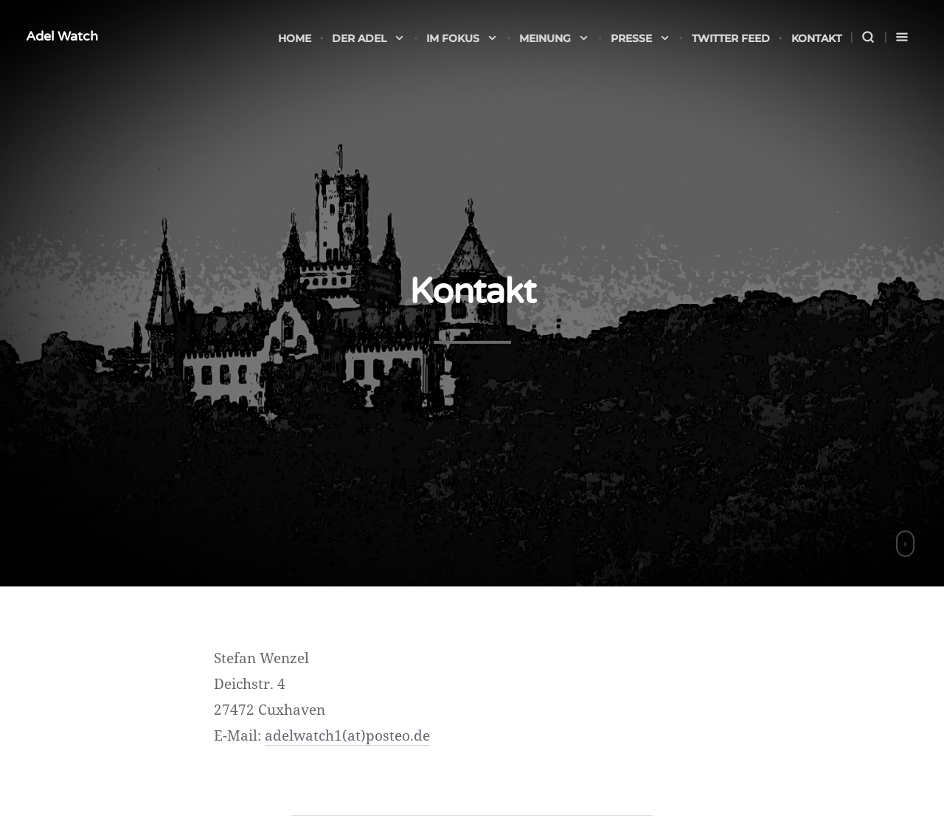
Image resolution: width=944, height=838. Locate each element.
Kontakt (816, 38)
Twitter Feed (731, 38)
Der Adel (368, 38)
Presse (640, 38)
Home (294, 38)
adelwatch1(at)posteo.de (347, 735)
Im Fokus (462, 38)
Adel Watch (62, 36)
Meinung (554, 38)
